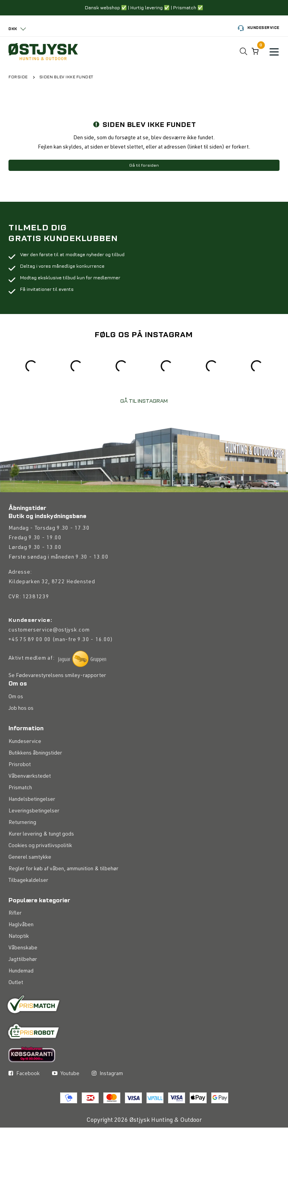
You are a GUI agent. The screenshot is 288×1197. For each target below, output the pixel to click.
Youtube (65, 1074)
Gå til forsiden (144, 165)
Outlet (15, 983)
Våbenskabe (22, 948)
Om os (15, 697)
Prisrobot (19, 765)
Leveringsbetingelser (33, 811)
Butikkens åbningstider (35, 753)
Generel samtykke (29, 857)
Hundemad (21, 971)
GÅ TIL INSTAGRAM (144, 400)
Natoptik (18, 936)
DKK (12, 28)
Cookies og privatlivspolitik (40, 846)
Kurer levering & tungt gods (41, 834)
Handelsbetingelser (31, 799)
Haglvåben (21, 925)
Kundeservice (259, 28)
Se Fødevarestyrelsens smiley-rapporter (57, 676)
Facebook (24, 1074)
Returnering (22, 823)
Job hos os (21, 708)
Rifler (15, 913)
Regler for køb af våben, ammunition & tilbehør (63, 869)
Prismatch (20, 788)
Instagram (107, 1074)
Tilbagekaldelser (28, 880)
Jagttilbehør (22, 959)
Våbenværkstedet (29, 776)
